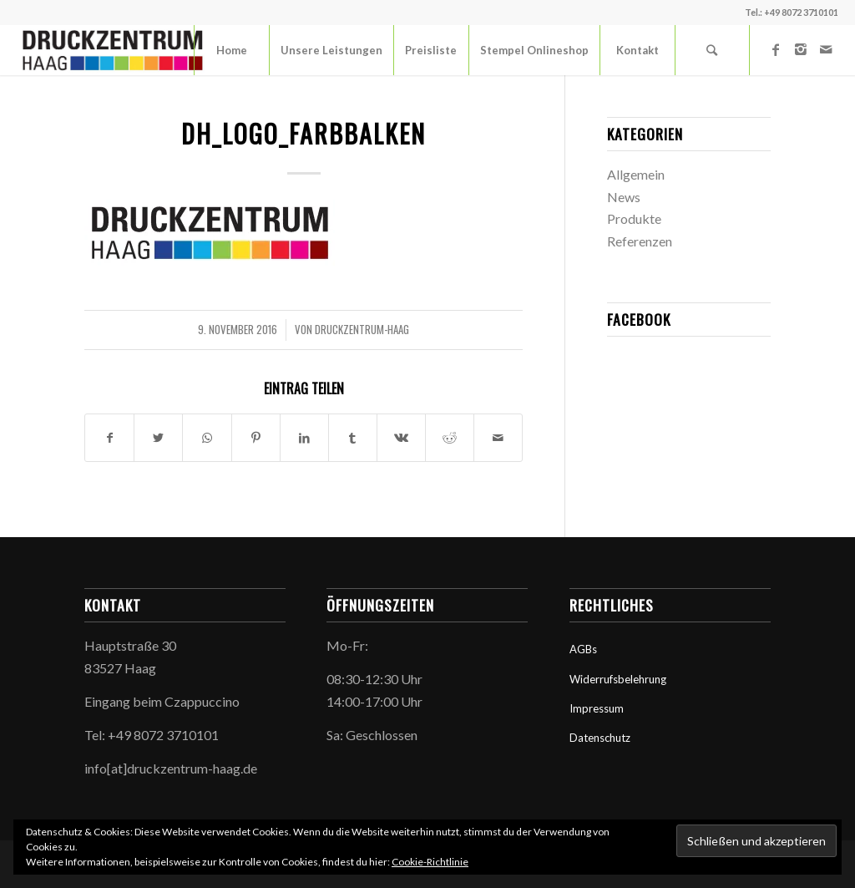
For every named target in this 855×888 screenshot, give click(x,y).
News (623, 197)
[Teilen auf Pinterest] (256, 437)
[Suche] (712, 50)
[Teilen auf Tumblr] (353, 437)
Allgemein (636, 174)
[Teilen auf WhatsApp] (206, 437)
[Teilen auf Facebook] (109, 437)
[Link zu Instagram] (800, 49)
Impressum (596, 708)
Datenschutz (599, 737)
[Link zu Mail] (825, 49)
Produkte (634, 218)
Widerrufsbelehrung (617, 679)
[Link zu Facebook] (775, 49)
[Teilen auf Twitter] (158, 437)
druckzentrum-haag (362, 329)
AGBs (583, 649)
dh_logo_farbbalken (303, 133)
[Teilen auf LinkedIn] (304, 437)
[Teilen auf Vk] (401, 437)
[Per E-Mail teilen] (498, 437)
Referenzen (639, 241)
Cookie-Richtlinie (430, 861)
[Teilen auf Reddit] (449, 437)
